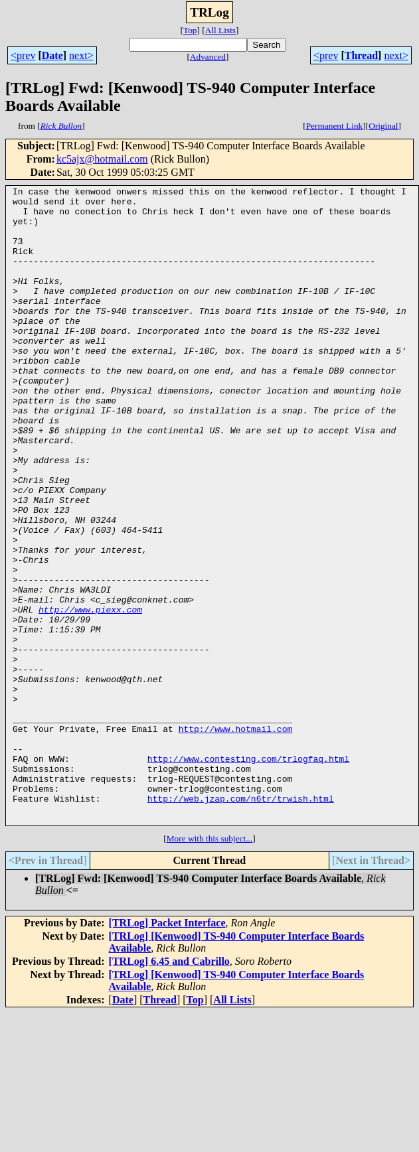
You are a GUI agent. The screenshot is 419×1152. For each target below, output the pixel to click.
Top (190, 30)
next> (81, 55)
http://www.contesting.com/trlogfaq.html (248, 874)
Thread (361, 55)
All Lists (220, 30)
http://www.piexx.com (90, 695)
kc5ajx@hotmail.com (102, 159)
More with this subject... (210, 966)
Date (52, 55)
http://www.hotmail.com (236, 838)
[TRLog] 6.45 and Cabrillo (169, 1088)
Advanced (208, 57)
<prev (23, 55)
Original (383, 126)
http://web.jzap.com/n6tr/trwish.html (240, 922)
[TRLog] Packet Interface (167, 1050)
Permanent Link (334, 126)
